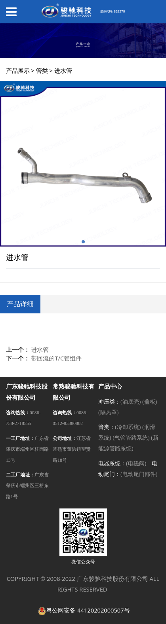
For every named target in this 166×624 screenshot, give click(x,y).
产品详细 (20, 303)
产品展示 (18, 70)
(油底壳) (130, 402)
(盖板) (149, 402)
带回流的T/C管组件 (56, 358)
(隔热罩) (108, 412)
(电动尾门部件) (138, 474)
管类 (42, 70)
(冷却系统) (128, 427)
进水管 (40, 349)
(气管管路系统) (131, 438)
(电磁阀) (136, 464)
